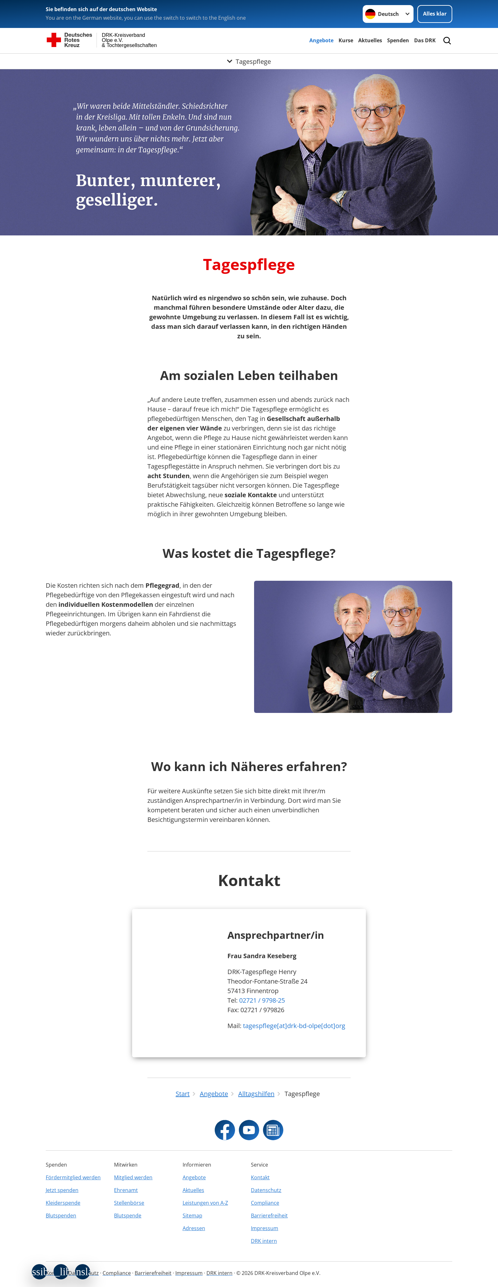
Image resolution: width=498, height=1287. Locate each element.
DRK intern (264, 1240)
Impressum (264, 1228)
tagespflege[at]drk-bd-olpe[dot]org (294, 1025)
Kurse (346, 40)
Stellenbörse (129, 1202)
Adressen (194, 1228)
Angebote (321, 40)
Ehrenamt (126, 1190)
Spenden (398, 40)
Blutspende (127, 1215)
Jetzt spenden (62, 1190)
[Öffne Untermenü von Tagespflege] (249, 61)
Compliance (265, 1202)
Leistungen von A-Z (205, 1202)
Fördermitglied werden (73, 1177)
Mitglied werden (133, 1177)
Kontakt (260, 1177)
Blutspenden (61, 1215)
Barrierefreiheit (269, 1215)
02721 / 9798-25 (262, 1000)
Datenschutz (266, 1190)
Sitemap (192, 1215)
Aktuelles (370, 40)
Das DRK (425, 40)
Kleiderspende (63, 1202)
